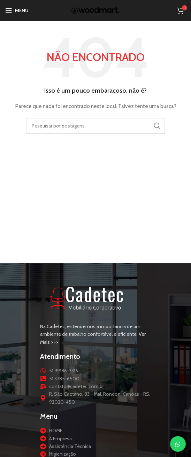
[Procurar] (95, 126)
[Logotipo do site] (95, 10)
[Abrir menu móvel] (17, 10)
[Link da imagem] (87, 297)
